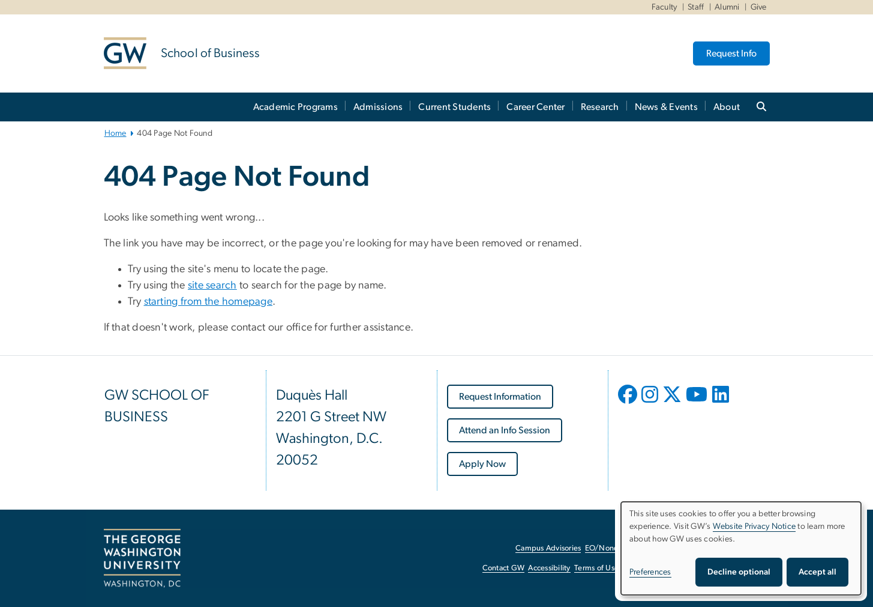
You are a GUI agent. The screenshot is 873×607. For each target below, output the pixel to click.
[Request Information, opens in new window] (500, 397)
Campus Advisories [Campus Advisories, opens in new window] (548, 548)
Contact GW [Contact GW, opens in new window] (503, 568)
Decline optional (738, 572)
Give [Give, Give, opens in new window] (759, 7)
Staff (696, 7)
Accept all (817, 572)
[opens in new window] (629, 403)
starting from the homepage (208, 301)
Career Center (535, 107)
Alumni (727, 7)
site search (212, 285)
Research (600, 107)
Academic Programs (295, 107)
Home (115, 133)
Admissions (378, 107)
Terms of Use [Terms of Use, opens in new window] (596, 568)
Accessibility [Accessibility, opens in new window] (549, 568)
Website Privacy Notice (754, 526)
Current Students (454, 107)
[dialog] (741, 548)
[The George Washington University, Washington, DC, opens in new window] (142, 558)
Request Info (731, 53)
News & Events (666, 107)
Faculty (664, 7)
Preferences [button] (650, 572)
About (726, 107)
